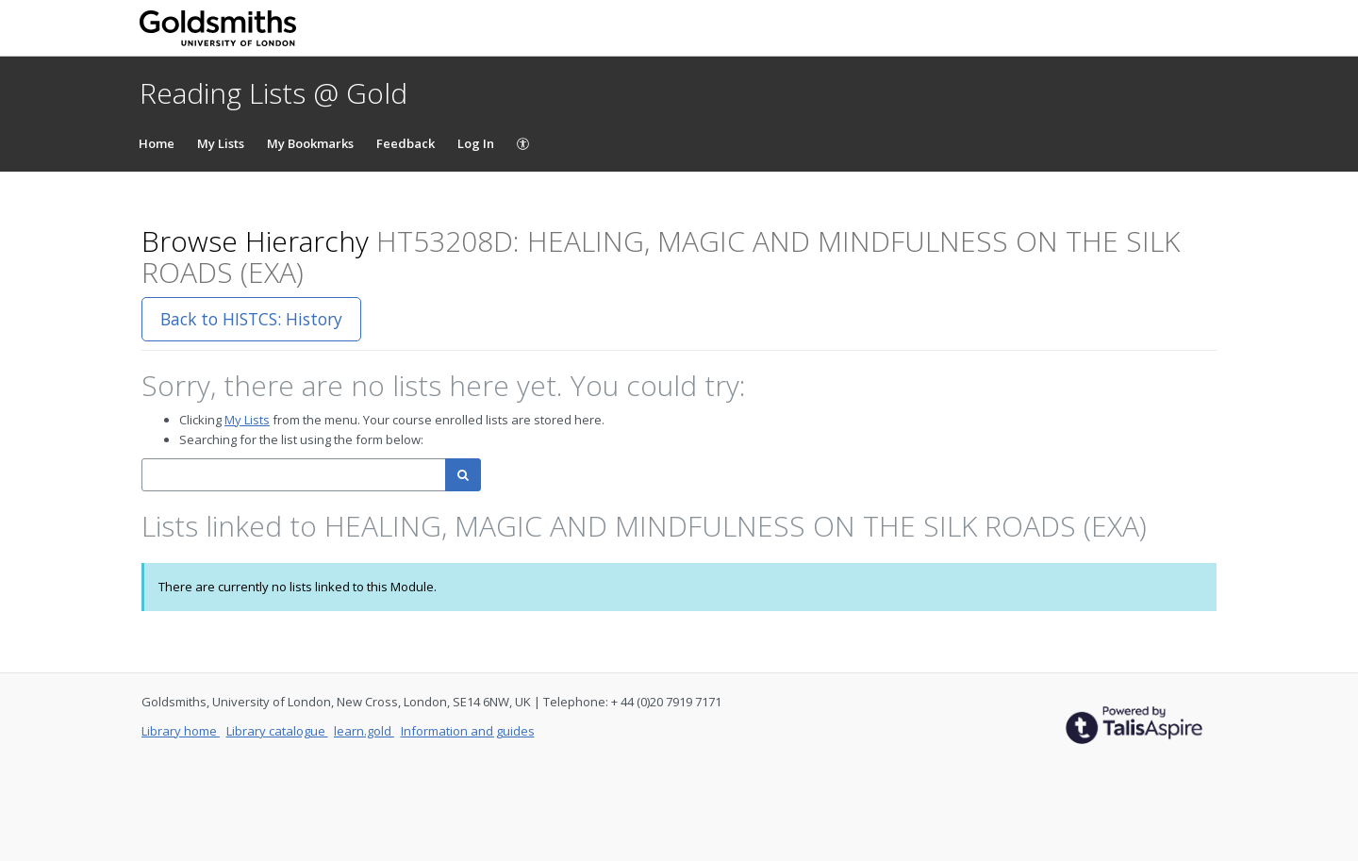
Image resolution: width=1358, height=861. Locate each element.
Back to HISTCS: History (251, 318)
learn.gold (364, 730)
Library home (180, 730)
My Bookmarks (310, 143)
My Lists (220, 143)
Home (156, 143)
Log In (475, 143)
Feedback (405, 143)
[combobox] (293, 474)
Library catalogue (277, 730)
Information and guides (468, 730)
